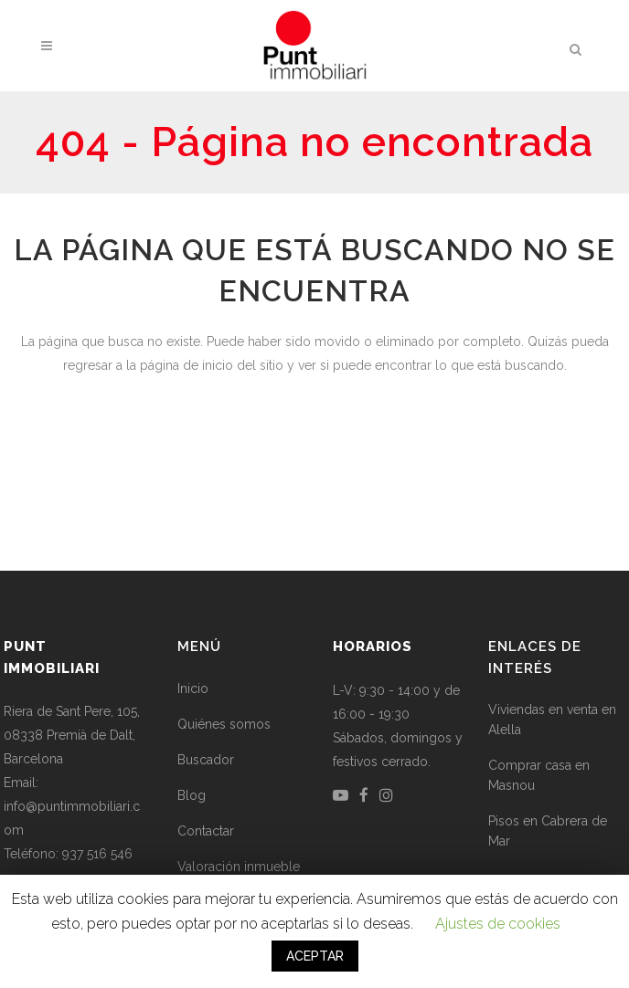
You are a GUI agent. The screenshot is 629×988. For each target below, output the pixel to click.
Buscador (205, 759)
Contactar (205, 831)
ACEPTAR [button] (315, 956)
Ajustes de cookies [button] (497, 923)
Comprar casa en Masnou (539, 775)
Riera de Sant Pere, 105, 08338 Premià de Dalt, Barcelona (72, 735)
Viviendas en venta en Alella (552, 719)
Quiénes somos (224, 724)
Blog (191, 795)
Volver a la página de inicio (314, 443)
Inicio (192, 688)
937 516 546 (97, 853)
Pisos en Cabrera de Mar (547, 831)
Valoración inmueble (238, 866)
